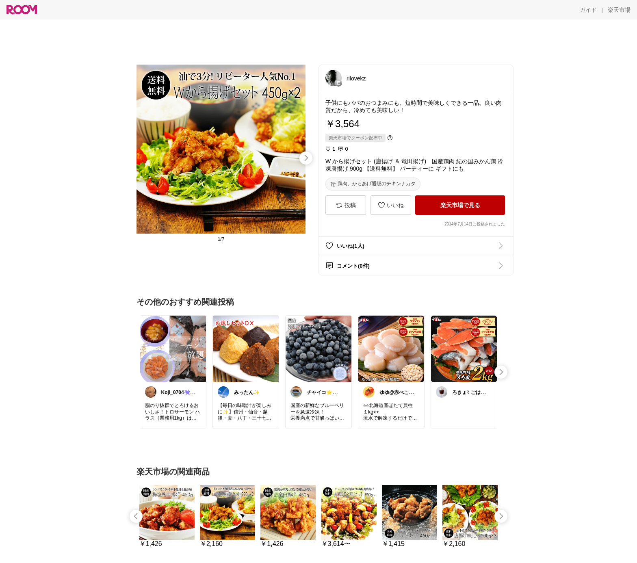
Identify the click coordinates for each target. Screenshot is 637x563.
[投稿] (345, 205)
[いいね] (390, 205)
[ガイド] (588, 9)
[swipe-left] (136, 516)
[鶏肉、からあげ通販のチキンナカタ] (372, 184)
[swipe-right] (305, 158)
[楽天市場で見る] (460, 205)
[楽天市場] (619, 9)
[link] (173, 348)
